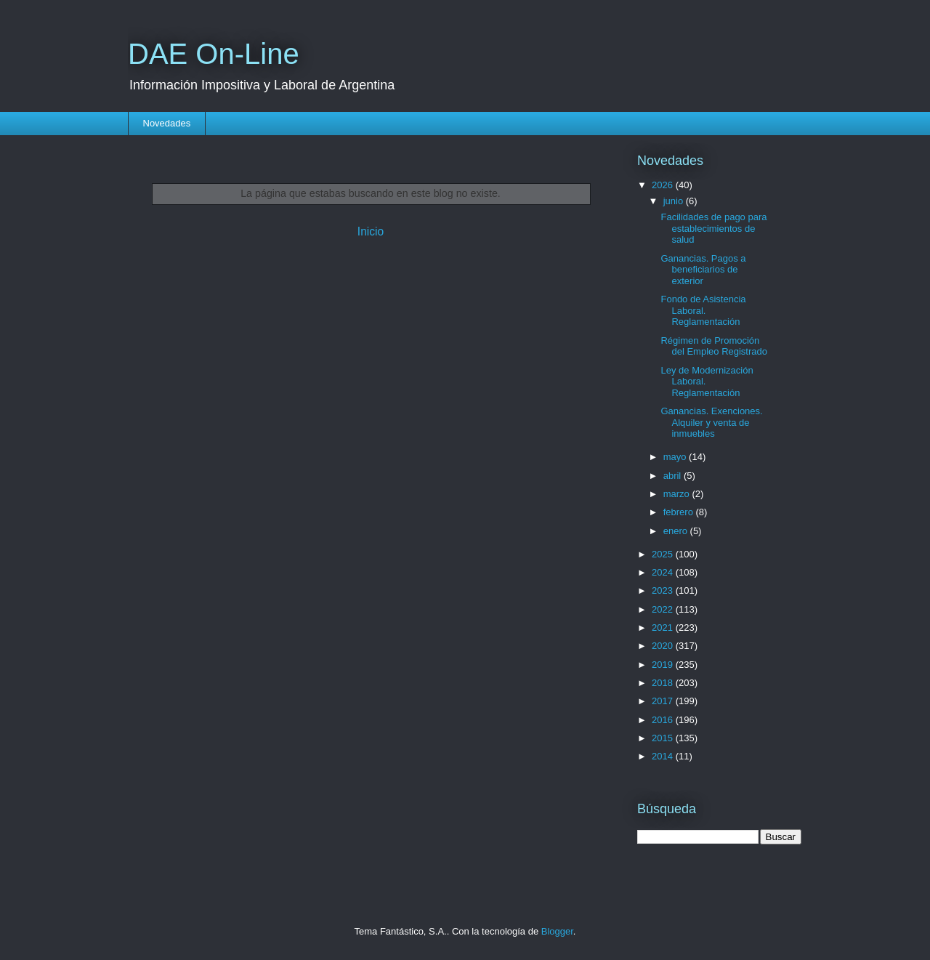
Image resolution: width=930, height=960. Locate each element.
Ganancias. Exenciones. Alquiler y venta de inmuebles (711, 422)
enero (676, 530)
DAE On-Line (213, 54)
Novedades (167, 123)
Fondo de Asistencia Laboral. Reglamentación (702, 310)
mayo (676, 456)
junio (674, 200)
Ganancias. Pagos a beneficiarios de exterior (702, 269)
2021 (664, 627)
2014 (664, 756)
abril (673, 475)
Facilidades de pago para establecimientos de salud (713, 228)
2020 (664, 645)
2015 (664, 738)
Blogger (557, 931)
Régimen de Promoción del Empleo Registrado (713, 346)
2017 (664, 700)
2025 (664, 554)
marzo (677, 493)
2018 (664, 682)
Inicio (370, 231)
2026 (664, 185)
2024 (664, 572)
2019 (664, 664)
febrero (679, 512)
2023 (664, 590)
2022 (664, 609)
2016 (664, 719)
